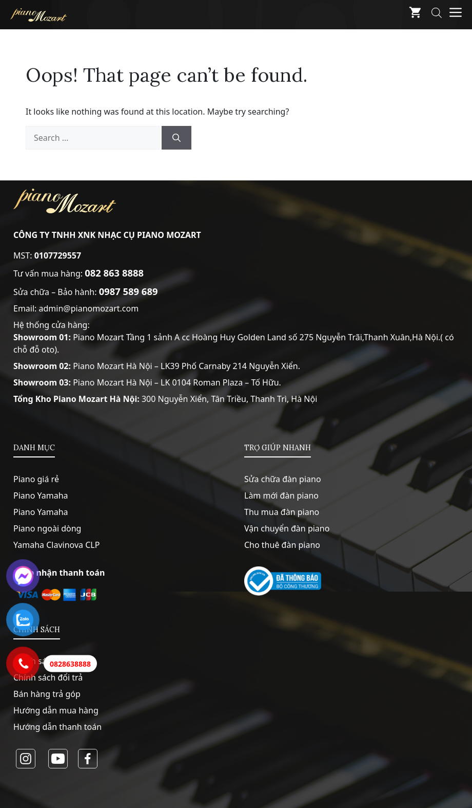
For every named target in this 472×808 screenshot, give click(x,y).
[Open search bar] (436, 14)
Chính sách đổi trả (48, 677)
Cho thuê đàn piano (282, 544)
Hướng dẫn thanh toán (57, 726)
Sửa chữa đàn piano (282, 479)
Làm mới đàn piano (281, 495)
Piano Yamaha (40, 495)
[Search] (176, 138)
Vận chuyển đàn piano (286, 528)
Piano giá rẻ (36, 479)
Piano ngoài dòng (47, 528)
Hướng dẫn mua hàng (56, 710)
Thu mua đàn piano (281, 512)
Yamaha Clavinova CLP (56, 544)
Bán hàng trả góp (47, 694)
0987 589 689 (128, 291)
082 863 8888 (114, 272)
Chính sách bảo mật (51, 661)
